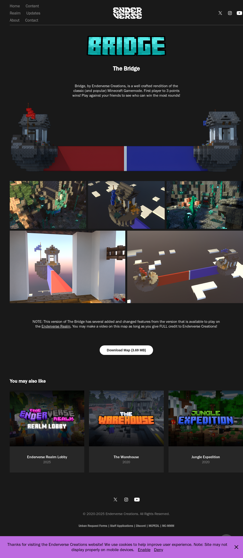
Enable (144, 549)
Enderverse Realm (56, 326)
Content (32, 6)
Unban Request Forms (93, 526)
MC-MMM (168, 526)
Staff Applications (121, 526)
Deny (158, 549)
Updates (33, 13)
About (14, 20)
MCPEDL (154, 526)
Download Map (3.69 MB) (126, 350)
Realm (15, 13)
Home (15, 6)
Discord (141, 526)
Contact (31, 20)
